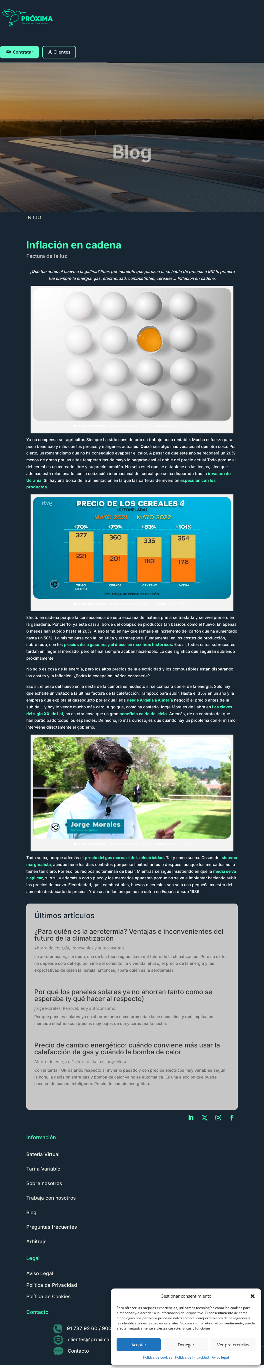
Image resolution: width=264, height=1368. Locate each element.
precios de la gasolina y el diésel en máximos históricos (118, 644)
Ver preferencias (233, 1344)
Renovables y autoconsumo (97, 948)
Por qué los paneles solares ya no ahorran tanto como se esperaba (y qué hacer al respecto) (123, 995)
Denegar (186, 1344)
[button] (252, 1296)
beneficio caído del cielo (143, 713)
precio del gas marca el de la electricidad (124, 857)
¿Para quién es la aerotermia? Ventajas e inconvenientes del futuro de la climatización (128, 934)
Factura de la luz (46, 256)
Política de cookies (157, 1357)
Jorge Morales (47, 1008)
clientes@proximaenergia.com (103, 1339)
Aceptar (138, 1344)
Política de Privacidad (192, 1357)
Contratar (19, 52)
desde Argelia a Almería (150, 700)
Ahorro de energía (51, 948)
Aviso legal (220, 1357)
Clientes (59, 52)
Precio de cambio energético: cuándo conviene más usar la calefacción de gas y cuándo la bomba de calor (127, 1048)
